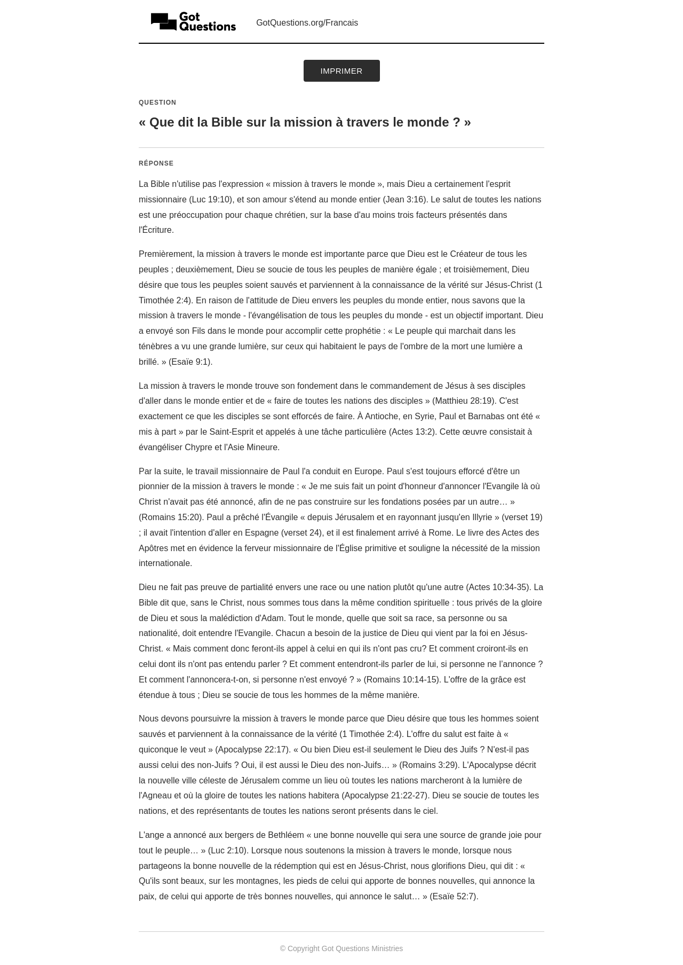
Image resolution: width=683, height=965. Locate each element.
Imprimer (342, 70)
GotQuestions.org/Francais (307, 22)
